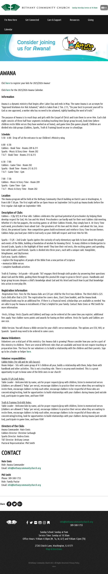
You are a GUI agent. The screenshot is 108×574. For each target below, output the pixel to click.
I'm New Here (10, 19)
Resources (74, 19)
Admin (54, 566)
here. (29, 351)
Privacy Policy (74, 563)
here (8, 83)
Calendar (8, 29)
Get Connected (32, 19)
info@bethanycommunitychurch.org (24, 468)
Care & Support (54, 19)
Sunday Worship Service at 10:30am (84, 8)
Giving (91, 19)
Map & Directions (54, 549)
